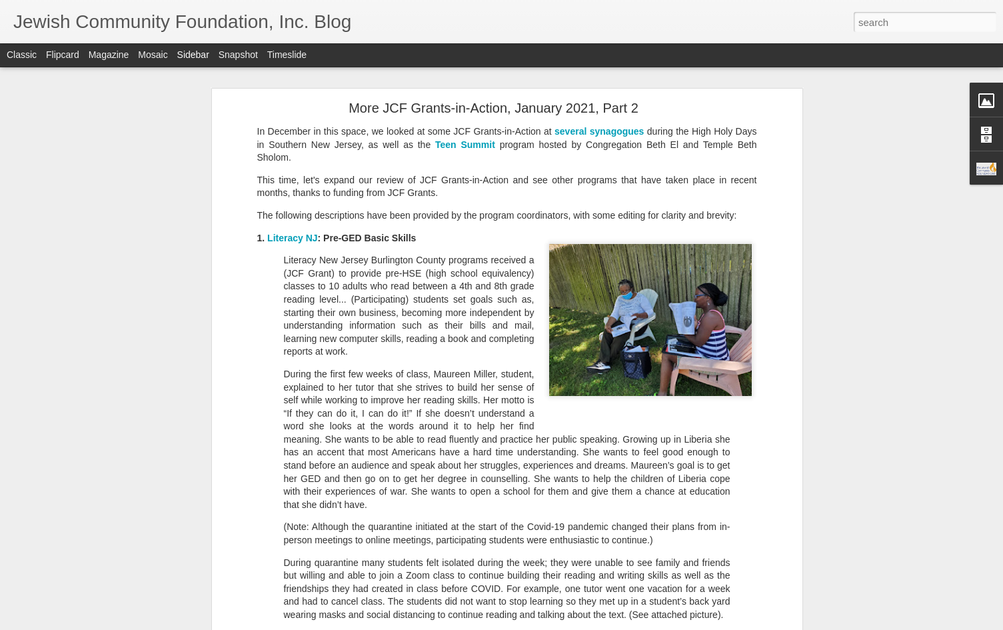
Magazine (109, 54)
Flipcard (62, 54)
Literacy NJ (292, 235)
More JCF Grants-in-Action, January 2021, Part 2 (493, 106)
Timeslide (287, 54)
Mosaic (152, 54)
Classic (22, 54)
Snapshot (238, 54)
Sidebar (193, 54)
